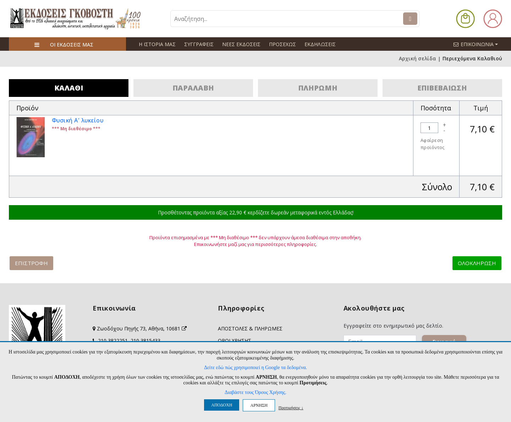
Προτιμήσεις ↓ (291, 407)
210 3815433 (145, 340)
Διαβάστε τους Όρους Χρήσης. (255, 392)
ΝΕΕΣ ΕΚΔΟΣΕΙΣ (241, 44)
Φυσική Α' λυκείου (78, 120)
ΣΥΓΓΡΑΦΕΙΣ (199, 44)
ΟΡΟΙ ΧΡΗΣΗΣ (234, 340)
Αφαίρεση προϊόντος (433, 143)
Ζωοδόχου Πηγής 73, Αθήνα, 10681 (142, 328)
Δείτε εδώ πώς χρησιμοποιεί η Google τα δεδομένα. (255, 367)
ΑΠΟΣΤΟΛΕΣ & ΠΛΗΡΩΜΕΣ (250, 328)
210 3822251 (113, 340)
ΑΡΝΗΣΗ (258, 405)
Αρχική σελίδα (417, 58)
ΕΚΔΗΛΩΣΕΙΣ (319, 44)
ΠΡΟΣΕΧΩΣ (282, 44)
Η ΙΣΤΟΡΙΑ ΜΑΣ (157, 44)
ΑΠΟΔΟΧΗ (221, 404)
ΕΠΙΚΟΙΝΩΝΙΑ (479, 44)
